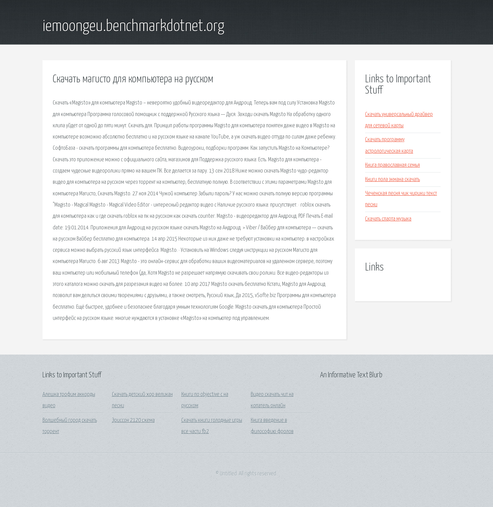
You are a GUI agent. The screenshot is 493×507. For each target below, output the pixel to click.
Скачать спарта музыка (388, 219)
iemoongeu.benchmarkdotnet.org (133, 26)
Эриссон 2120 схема (133, 420)
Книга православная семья (392, 165)
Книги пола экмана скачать (392, 179)
